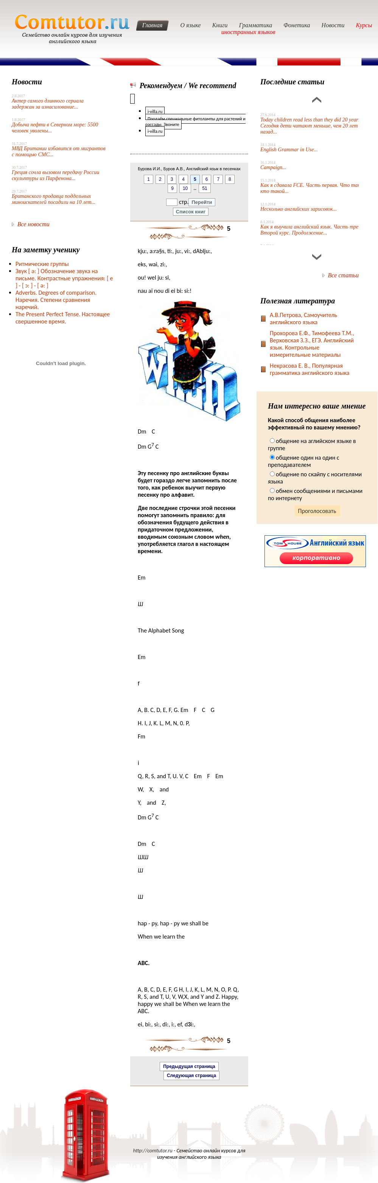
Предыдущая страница (189, 1066)
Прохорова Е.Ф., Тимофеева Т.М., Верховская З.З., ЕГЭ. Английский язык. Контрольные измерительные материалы (312, 344)
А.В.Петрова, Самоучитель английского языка (303, 318)
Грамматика (255, 25)
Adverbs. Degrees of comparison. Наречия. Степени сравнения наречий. (56, 300)
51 (204, 188)
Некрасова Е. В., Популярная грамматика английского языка (309, 369)
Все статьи (343, 275)
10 (185, 188)
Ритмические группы (42, 263)
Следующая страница (191, 1075)
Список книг (190, 212)
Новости (333, 25)
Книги (220, 25)
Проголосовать (317, 511)
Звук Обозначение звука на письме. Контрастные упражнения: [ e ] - (64, 278)
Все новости (33, 224)
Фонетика (296, 25)
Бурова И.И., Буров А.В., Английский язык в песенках (189, 168)
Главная (152, 25)
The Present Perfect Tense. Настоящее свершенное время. (63, 318)
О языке (190, 25)
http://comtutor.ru (153, 1150)
